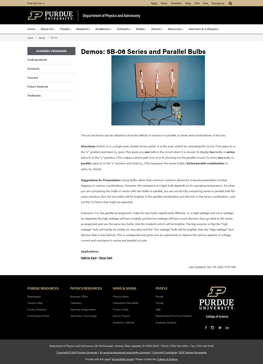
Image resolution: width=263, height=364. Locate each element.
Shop (188, 3)
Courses (32, 77)
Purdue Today (121, 309)
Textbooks (34, 95)
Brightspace (34, 296)
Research (83, 29)
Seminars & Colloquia (204, 29)
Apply (154, 3)
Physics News (121, 296)
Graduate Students (166, 322)
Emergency (218, 3)
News (164, 3)
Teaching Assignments (83, 309)
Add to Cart (89, 258)
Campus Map (35, 303)
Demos (42, 37)
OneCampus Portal (38, 316)
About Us (48, 29)
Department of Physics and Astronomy (111, 15)
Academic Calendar (124, 322)
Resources (175, 29)
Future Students (37, 86)
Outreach (124, 29)
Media (141, 29)
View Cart (105, 258)
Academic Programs (51, 51)
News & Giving (124, 288)
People (65, 29)
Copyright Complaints (164, 352)
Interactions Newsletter (126, 303)
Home (31, 29)
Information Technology (83, 316)
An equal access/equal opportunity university (125, 352)
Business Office (79, 296)
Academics (103, 29)
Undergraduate (37, 59)
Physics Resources (86, 288)
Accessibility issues (123, 359)
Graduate (33, 68)
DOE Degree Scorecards (193, 352)
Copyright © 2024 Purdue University (77, 352)
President (176, 3)
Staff (158, 309)
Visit (197, 3)
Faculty (160, 303)
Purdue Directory (37, 309)
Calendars (75, 303)
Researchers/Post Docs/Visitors (174, 316)
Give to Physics (121, 316)
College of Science (167, 359)
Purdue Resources (43, 288)
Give (205, 3)
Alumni (156, 29)
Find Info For (36, 3)
